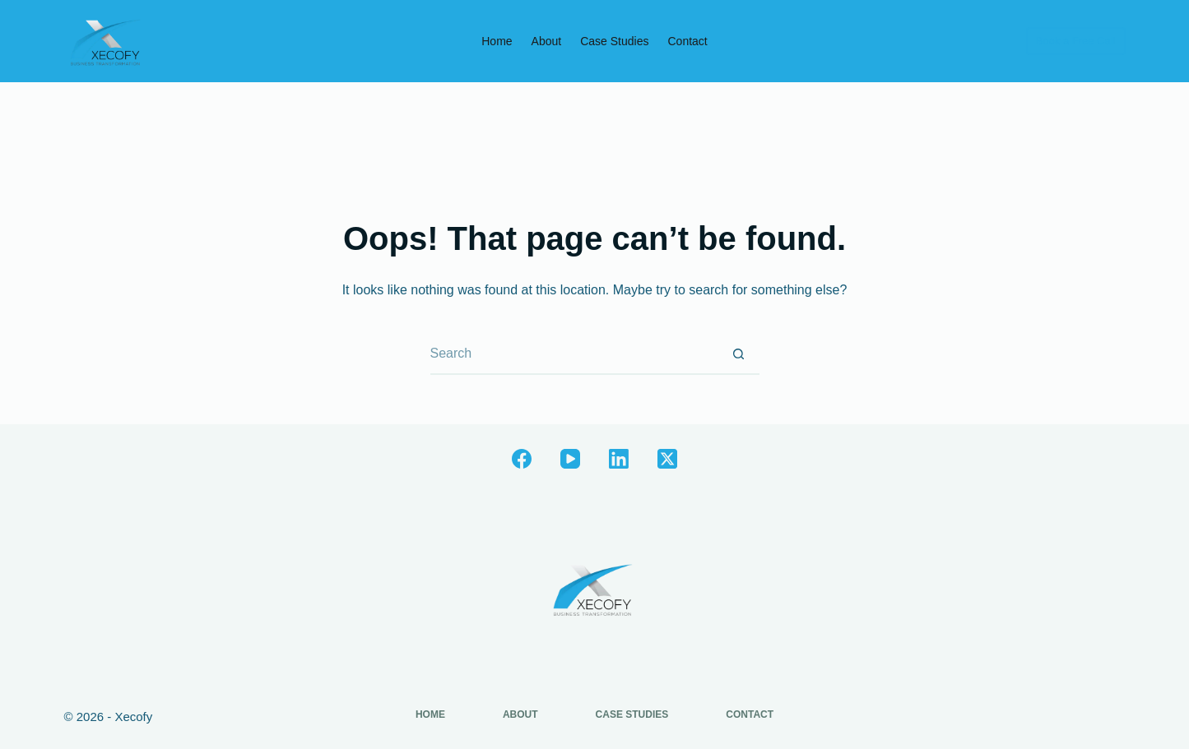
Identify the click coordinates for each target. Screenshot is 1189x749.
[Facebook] (522, 459)
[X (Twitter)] (667, 459)
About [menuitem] (547, 41)
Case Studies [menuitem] (614, 41)
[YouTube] (570, 459)
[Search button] (738, 354)
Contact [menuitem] (687, 41)
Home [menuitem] (496, 41)
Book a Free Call (1076, 41)
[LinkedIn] (619, 459)
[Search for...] (574, 354)
